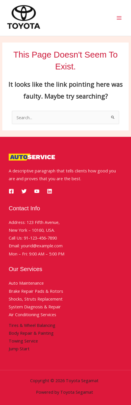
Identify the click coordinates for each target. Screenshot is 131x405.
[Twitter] (24, 191)
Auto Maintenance (26, 283)
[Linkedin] (49, 191)
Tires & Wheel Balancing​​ (32, 325)
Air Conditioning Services (32, 314)
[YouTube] (36, 191)
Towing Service (23, 341)
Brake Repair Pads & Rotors (36, 291)
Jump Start (19, 348)
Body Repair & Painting (31, 333)
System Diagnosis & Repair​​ (35, 307)
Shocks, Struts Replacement (36, 299)
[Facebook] (11, 191)
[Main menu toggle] (119, 18)
